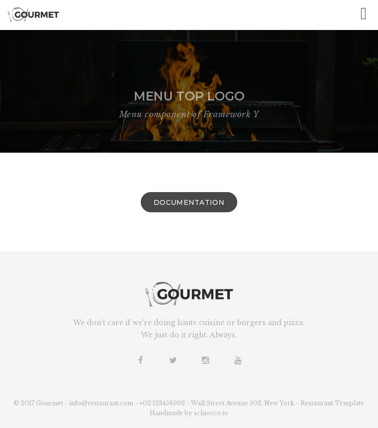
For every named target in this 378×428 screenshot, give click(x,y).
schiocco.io (211, 413)
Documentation (189, 202)
